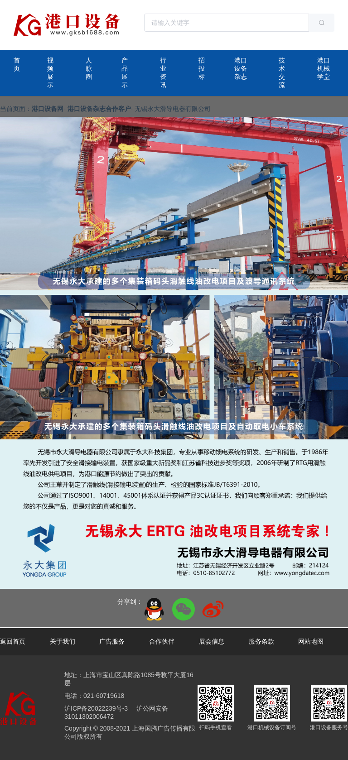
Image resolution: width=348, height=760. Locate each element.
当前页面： (16, 108)
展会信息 (211, 641)
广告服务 (112, 641)
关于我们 (62, 641)
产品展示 (124, 72)
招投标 (201, 68)
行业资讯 (163, 72)
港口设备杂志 (240, 68)
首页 (17, 64)
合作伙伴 (161, 641)
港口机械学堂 (323, 68)
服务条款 (261, 641)
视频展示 (50, 72)
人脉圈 (89, 68)
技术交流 (282, 72)
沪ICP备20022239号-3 (96, 708)
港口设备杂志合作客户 (99, 108)
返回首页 (12, 641)
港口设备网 (47, 108)
